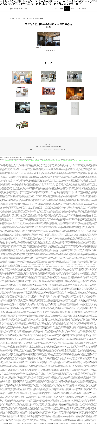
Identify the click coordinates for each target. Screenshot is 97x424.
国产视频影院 (37, 305)
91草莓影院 (67, 177)
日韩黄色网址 (44, 219)
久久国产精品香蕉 (8, 328)
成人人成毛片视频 (86, 417)
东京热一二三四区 (14, 358)
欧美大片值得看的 (37, 304)
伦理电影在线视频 (54, 289)
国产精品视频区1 (86, 322)
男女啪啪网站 (28, 350)
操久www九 (27, 289)
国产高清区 (46, 301)
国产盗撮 (94, 338)
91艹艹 (12, 183)
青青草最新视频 (29, 396)
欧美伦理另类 (92, 247)
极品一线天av (71, 276)
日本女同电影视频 (63, 401)
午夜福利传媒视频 (70, 397)
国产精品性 (27, 164)
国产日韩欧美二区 (52, 415)
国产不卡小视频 (35, 207)
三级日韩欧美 (8, 216)
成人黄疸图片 (14, 362)
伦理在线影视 (82, 218)
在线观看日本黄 (42, 212)
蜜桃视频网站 (71, 312)
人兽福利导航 (53, 234)
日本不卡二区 (39, 173)
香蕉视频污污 (14, 413)
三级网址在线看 (40, 350)
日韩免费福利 (80, 377)
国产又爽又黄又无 (23, 195)
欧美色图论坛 (54, 184)
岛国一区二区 (42, 211)
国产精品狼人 (64, 363)
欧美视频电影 (69, 247)
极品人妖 (93, 336)
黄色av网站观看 (31, 376)
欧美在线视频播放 (11, 231)
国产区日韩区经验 (38, 274)
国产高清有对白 (55, 357)
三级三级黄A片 (91, 370)
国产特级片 (27, 287)
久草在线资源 (50, 420)
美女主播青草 (64, 188)
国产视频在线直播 (34, 276)
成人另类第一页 (10, 339)
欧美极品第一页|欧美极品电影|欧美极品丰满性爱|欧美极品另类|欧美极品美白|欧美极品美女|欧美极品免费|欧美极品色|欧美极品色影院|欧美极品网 (34, 258)
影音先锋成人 (61, 280)
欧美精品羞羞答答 (72, 420)
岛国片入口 (80, 336)
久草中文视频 (9, 407)
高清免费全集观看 (89, 282)
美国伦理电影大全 (10, 359)
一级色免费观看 (53, 268)
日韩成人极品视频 (92, 231)
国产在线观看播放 (26, 307)
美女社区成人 (93, 223)
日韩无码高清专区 (74, 385)
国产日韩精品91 (29, 176)
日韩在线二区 (85, 315)
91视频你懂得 (21, 196)
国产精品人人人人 (43, 315)
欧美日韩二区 (92, 291)
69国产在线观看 (81, 280)
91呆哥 (29, 288)
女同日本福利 (15, 277)
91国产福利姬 (93, 318)
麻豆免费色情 (86, 378)
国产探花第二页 (58, 392)
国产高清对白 (67, 322)
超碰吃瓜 (89, 200)
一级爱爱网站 (16, 392)
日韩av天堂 (79, 292)
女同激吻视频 (92, 187)
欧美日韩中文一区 (29, 188)
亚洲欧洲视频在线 (55, 400)
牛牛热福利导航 (72, 423)
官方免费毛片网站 (80, 305)
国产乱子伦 (54, 380)
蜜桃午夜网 (61, 215)
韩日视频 (12, 206)
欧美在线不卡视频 (21, 305)
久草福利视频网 (50, 173)
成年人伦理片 (43, 238)
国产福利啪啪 (5, 189)
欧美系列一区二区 (85, 335)
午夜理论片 (29, 243)
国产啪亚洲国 (40, 226)
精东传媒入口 (20, 175)
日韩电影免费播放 (46, 392)
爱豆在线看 (40, 203)
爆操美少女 (9, 304)
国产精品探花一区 (68, 212)
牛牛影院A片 (73, 216)
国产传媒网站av (6, 422)
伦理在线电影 (88, 300)
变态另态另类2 (75, 229)
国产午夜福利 (76, 388)
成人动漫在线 (5, 396)
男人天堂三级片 (30, 404)
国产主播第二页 (42, 332)
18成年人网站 (37, 189)
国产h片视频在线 (58, 413)
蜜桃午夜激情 (12, 203)
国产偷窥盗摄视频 (85, 168)
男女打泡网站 (85, 308)
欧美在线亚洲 (17, 347)
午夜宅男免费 (27, 179)
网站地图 (72, 159)
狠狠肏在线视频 (10, 416)
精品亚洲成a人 (36, 233)
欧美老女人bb (41, 187)
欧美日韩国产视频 (80, 303)
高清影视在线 (59, 409)
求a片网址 (4, 191)
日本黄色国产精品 (17, 370)
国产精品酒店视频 (68, 315)
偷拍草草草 (72, 226)
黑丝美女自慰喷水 (10, 297)
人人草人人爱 (54, 324)
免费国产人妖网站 (36, 362)
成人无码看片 (36, 208)
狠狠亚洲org (2, 320)
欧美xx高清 (7, 413)
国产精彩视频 (86, 177)
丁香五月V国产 (38, 219)
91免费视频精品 (73, 245)
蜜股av (44, 309)
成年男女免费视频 (87, 411)
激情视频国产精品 (35, 177)
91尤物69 (7, 203)
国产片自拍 (4, 197)
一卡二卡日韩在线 (42, 312)
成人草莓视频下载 (90, 332)
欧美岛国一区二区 (74, 214)
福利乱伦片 (39, 355)
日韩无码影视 (84, 393)
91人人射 (24, 335)
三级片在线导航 (83, 287)
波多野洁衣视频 (85, 181)
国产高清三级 (44, 411)
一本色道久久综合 (23, 411)
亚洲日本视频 (66, 195)
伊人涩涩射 (45, 200)
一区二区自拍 (67, 332)
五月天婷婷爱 (28, 207)
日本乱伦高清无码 (53, 243)
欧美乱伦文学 (11, 316)
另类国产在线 (9, 210)
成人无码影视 (37, 322)
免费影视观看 (64, 187)
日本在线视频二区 (21, 269)
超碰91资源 (85, 202)
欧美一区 (27, 359)
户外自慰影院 (70, 168)
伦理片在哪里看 (55, 215)
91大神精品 (94, 175)
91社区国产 (62, 164)
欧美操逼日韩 (30, 353)
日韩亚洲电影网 (19, 272)
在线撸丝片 (15, 191)
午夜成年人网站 (45, 241)
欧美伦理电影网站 (50, 183)
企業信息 (78, 8)
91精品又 (76, 239)
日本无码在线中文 (27, 297)
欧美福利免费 (43, 363)
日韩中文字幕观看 (40, 165)
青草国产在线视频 (73, 170)
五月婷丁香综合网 (25, 370)
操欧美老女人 (71, 208)
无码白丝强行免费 (64, 231)
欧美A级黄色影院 (71, 219)
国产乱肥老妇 (46, 224)
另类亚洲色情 (33, 179)
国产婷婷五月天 (18, 218)
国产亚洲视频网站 (80, 381)
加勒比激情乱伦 (56, 288)
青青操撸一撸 (43, 423)
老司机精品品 (18, 420)
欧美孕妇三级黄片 (21, 422)
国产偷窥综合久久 (38, 346)
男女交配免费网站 (23, 320)
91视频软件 (74, 289)
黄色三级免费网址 (67, 197)
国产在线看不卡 (91, 326)
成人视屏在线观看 (92, 405)
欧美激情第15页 (8, 278)
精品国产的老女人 (31, 384)
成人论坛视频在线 (78, 312)
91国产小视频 (65, 233)
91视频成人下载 (70, 210)
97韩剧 (73, 314)
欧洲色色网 (13, 272)
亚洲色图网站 (7, 245)
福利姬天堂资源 (62, 341)
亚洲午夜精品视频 (48, 218)
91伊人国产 (46, 347)
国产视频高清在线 (91, 189)
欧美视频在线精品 (81, 301)
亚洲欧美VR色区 (59, 415)
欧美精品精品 (87, 353)
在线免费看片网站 (89, 351)
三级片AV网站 (51, 319)
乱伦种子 (31, 164)
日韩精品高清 (4, 211)
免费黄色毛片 (24, 170)
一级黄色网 (65, 193)
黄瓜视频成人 (30, 203)
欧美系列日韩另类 (74, 342)
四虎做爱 (74, 377)
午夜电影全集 (44, 185)
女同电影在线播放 (88, 270)
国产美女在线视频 (77, 187)
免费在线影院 (44, 230)
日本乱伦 (72, 273)
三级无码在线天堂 (11, 223)
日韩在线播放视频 (78, 230)
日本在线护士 (60, 197)
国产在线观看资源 (77, 181)
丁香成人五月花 (81, 192)
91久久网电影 (52, 346)
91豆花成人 (24, 222)
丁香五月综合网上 (81, 307)
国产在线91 (9, 197)
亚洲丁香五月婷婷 (81, 323)
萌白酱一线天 (16, 227)
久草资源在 (66, 215)
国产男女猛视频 (56, 229)
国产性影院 (80, 380)
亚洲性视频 (72, 322)
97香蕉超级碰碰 (19, 215)
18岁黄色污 (19, 307)
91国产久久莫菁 (5, 269)
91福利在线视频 (20, 281)
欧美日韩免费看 (25, 390)
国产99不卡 (56, 212)
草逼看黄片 (82, 285)
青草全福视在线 (79, 191)
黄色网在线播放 (93, 242)
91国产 (80, 403)
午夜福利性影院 (93, 345)
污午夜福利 (79, 268)
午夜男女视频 (23, 354)
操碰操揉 (19, 249)
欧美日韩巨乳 (3, 347)
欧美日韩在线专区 (91, 355)
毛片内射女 (61, 223)
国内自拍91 (61, 289)
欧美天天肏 (12, 276)
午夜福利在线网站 (4, 195)
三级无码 (6, 368)
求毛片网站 (39, 297)
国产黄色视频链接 (65, 336)
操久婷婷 (16, 196)
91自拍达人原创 (66, 318)
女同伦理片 (12, 318)
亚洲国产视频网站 (7, 334)
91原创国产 (59, 305)
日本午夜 (86, 389)
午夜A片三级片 (60, 204)
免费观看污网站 (20, 224)
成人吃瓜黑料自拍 (21, 362)
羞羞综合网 (74, 288)
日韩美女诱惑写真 (57, 362)
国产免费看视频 (30, 216)
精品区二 (24, 303)
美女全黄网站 (60, 300)
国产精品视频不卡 (25, 299)
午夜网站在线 (46, 342)
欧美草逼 (61, 384)
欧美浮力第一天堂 (28, 372)
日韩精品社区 (16, 304)
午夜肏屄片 (13, 366)
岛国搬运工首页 (19, 212)
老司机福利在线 (11, 315)
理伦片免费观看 (8, 370)
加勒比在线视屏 (80, 227)
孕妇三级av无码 (80, 223)
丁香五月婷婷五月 (8, 393)
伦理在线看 (42, 269)
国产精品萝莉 (52, 322)
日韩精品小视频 (48, 357)
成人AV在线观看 (17, 245)
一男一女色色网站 (38, 392)
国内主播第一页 (52, 206)
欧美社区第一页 (4, 231)
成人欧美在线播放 (17, 288)
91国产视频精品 (51, 411)
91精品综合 (78, 332)
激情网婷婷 (24, 238)
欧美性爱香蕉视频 (27, 341)
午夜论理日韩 (35, 417)
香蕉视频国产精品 (42, 222)
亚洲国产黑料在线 (30, 270)
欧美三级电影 (79, 235)
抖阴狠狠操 (7, 395)
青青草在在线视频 (83, 370)
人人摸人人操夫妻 (89, 299)
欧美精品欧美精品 (27, 423)
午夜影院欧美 (27, 361)
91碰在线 (23, 172)
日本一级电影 (28, 211)
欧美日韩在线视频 (74, 324)
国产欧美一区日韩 (24, 293)
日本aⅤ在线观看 (50, 366)
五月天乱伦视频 (79, 270)
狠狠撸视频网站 (86, 276)
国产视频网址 (30, 319)
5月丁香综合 (37, 386)
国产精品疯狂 (29, 301)
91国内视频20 (52, 284)
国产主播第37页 (89, 233)
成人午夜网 (23, 181)
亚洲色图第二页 (62, 388)
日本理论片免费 (92, 315)
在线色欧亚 (50, 355)
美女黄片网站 (85, 407)
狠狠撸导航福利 (64, 276)
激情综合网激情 (81, 289)
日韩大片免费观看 (25, 342)
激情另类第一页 (8, 409)
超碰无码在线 (5, 226)
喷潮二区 (41, 301)
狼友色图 (18, 389)
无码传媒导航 (24, 218)
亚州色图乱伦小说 (17, 193)
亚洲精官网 (6, 390)
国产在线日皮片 (67, 242)
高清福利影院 (31, 409)
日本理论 (48, 233)
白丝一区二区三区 (22, 322)
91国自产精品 (78, 386)
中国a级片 (59, 339)
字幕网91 (48, 388)
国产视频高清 (21, 180)
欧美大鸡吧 (71, 234)
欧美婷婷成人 (51, 396)
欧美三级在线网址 (26, 332)
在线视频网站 (67, 324)
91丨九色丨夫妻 (68, 338)
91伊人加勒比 (90, 210)
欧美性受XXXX (52, 308)
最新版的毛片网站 (45, 338)
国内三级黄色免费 (82, 318)
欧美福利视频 (67, 278)
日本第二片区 (35, 243)
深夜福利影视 (70, 266)
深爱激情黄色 (86, 350)
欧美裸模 (27, 172)
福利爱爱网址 (13, 212)
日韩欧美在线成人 (82, 295)
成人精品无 (59, 233)
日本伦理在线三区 (14, 395)
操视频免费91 (34, 181)
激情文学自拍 (62, 372)
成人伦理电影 (73, 305)
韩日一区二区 (75, 173)
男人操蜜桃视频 (25, 189)
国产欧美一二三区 (38, 319)
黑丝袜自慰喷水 (86, 229)
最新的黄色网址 (64, 288)
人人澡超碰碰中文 (33, 347)
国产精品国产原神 (81, 269)
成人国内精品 (39, 299)
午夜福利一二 (72, 330)
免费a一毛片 (21, 199)
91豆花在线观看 (84, 362)
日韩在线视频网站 (16, 278)
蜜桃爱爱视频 (16, 169)
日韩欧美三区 (73, 346)
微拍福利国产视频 (60, 172)
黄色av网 (9, 211)
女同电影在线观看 (66, 249)
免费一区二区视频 (22, 395)
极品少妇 (47, 308)
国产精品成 (48, 309)
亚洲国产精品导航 (81, 170)
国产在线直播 (66, 220)
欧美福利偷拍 (13, 374)
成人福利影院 (25, 373)
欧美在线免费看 (90, 195)
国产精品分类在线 (82, 183)
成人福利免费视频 (60, 342)
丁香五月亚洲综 (56, 417)
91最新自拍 (64, 200)
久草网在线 (16, 183)
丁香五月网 (60, 199)
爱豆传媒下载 (81, 239)
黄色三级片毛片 (27, 196)
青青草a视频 (2, 350)
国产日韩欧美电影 (12, 181)
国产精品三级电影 (86, 392)
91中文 (2, 212)
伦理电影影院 (16, 314)
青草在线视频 (72, 374)
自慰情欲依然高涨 (56, 303)
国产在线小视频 (16, 222)
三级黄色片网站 (32, 215)
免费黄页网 (9, 314)
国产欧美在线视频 (7, 168)
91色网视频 (13, 291)
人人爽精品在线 (67, 308)
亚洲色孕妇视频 (74, 384)
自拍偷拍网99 (40, 314)
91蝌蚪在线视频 (80, 346)
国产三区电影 (14, 235)
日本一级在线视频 (93, 191)
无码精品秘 (7, 366)
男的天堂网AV (9, 199)
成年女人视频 (76, 166)
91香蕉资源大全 (72, 334)
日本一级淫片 (49, 349)
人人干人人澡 (8, 351)
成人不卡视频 (23, 417)
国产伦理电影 (50, 422)
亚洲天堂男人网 (55, 349)
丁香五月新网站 (31, 373)
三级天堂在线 (33, 342)
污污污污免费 (93, 219)
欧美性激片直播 (59, 354)
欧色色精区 (17, 416)
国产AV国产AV (53, 166)
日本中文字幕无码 (39, 202)
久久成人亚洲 (18, 223)
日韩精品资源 (16, 319)
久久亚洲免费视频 (51, 315)
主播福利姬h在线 (11, 200)
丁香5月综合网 (35, 200)
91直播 (9, 195)
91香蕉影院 (69, 358)
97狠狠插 (77, 226)
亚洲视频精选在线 (18, 380)
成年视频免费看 (26, 309)
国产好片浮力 (3, 192)
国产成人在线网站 (45, 180)
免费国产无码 (33, 307)
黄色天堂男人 (28, 181)
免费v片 (73, 287)
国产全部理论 (92, 363)
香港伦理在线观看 (24, 323)
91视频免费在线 (3, 243)
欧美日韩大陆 (73, 376)
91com (20, 222)
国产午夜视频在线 (19, 315)
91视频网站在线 (36, 176)
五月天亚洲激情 (48, 380)
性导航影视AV (86, 191)
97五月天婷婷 (86, 203)
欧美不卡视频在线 (30, 395)
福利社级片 (60, 380)
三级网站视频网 (29, 237)
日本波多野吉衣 (14, 211)
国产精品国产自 (19, 280)
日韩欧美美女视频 (64, 219)
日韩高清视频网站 (92, 374)
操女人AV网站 (88, 303)
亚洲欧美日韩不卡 (34, 361)
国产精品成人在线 (13, 192)
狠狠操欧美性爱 (40, 204)
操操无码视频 (86, 220)
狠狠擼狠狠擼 (37, 247)
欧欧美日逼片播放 (72, 401)
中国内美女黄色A (89, 359)
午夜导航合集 (26, 311)
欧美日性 (68, 293)
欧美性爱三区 (21, 287)
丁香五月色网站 (55, 165)
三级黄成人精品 (80, 278)
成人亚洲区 (43, 196)
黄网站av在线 (27, 247)
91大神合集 (39, 191)
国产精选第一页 (58, 270)
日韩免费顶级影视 (89, 323)
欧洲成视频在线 (3, 339)
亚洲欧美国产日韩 (33, 249)
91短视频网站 (23, 234)
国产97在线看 (33, 287)
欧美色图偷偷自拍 (44, 322)
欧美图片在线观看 (12, 165)
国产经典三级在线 (21, 197)
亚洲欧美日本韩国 (16, 293)
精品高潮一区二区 (64, 292)
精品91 (63, 299)
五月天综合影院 (4, 423)
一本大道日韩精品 (75, 311)
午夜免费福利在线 (54, 274)
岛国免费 (83, 208)
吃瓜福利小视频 (88, 185)
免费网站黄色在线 (72, 206)
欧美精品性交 (22, 179)
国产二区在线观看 (43, 164)
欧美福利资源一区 (73, 323)
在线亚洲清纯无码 (68, 281)
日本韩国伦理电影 (31, 407)
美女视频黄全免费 (57, 207)
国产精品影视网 (39, 390)
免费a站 (78, 408)
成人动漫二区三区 (27, 220)
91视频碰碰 (34, 350)
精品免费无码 (45, 282)
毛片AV (73, 308)
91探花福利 (12, 336)
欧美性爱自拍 (50, 351)
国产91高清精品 (61, 169)
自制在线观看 (75, 389)
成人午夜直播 (87, 420)
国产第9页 (92, 215)
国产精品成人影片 (56, 266)
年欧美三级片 (73, 278)
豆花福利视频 (50, 219)
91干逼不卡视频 (60, 403)
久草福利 (88, 172)
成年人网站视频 (38, 230)
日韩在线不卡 (72, 366)
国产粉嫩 (51, 229)
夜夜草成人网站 (8, 388)
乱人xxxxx (8, 233)
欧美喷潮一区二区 (23, 243)
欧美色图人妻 (11, 170)
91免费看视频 (23, 233)
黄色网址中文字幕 (25, 347)
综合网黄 (38, 215)
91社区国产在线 (10, 347)
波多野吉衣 (54, 300)
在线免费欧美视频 (17, 170)
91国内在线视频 (48, 296)
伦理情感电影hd (23, 393)
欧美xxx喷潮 (22, 270)
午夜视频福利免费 (46, 246)
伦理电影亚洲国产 (61, 192)
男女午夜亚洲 (82, 395)
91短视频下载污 (5, 354)
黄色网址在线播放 (22, 301)
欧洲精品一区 (66, 380)
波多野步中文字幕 (80, 224)
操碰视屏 (91, 177)
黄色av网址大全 (33, 180)
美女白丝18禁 (5, 235)
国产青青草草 (63, 304)
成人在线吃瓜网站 (13, 220)
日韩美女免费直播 (72, 233)
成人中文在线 (46, 316)
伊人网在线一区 (81, 299)
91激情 (47, 247)
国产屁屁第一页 (49, 214)
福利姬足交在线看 (19, 214)
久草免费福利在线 (71, 343)
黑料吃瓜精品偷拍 (33, 191)
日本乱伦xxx (39, 309)
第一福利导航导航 (59, 322)
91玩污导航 (54, 403)
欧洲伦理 (83, 309)
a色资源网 (27, 368)
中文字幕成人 (50, 361)
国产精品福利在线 (33, 401)
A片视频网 (61, 208)
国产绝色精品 (46, 204)
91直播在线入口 (42, 320)
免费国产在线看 (11, 218)
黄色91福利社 (92, 245)
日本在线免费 (13, 343)
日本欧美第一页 (51, 230)
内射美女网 (8, 312)
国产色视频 (74, 223)
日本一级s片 (9, 293)
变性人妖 (29, 165)
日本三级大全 (71, 215)
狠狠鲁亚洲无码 (33, 380)
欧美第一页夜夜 (3, 169)
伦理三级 (50, 386)
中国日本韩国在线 (8, 299)
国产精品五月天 (33, 204)
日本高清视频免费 (52, 305)
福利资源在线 (47, 176)
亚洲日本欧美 (87, 423)
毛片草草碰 (8, 323)
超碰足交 (93, 411)
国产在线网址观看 (83, 212)
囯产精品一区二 (38, 323)
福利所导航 (28, 239)
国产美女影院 (45, 346)
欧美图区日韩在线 (80, 401)
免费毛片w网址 (23, 278)
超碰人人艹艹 (51, 334)
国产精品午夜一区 (24, 173)
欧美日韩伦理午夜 (91, 243)
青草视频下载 (51, 381)
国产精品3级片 (70, 166)
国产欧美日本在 (32, 293)
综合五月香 (58, 180)
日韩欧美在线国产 (69, 183)
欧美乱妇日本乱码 (58, 351)
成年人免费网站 (33, 289)
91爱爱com (40, 200)
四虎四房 (4, 237)
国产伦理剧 (67, 222)
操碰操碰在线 (29, 335)
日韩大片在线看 (4, 193)
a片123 (56, 220)
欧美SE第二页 (56, 223)
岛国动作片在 (48, 211)
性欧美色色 (61, 327)
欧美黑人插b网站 (6, 382)
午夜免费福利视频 (71, 341)
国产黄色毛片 (6, 296)
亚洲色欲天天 (3, 175)
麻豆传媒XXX (62, 320)
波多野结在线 (22, 314)
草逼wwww (75, 234)
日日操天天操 (24, 288)
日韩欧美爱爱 (38, 196)
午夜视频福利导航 (59, 334)
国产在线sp (64, 331)
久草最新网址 (58, 307)
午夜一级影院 (81, 422)
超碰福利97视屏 (63, 238)
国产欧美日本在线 (56, 296)
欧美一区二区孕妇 (60, 335)
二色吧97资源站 (80, 184)
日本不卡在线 (58, 411)
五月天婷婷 (80, 246)
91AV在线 (62, 370)
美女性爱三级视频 (35, 277)
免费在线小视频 (81, 185)
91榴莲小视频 (60, 184)
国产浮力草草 (79, 272)
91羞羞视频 (69, 191)
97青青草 (21, 273)
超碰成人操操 (80, 179)
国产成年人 (93, 305)
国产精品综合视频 (28, 308)
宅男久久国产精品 (39, 224)
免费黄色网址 (85, 235)
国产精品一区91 (53, 237)
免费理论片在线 (47, 359)
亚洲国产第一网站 (50, 212)
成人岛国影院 (20, 220)
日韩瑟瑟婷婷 (55, 327)
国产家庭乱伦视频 (88, 277)
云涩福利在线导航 (89, 193)
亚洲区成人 (15, 237)
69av (86, 339)
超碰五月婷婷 (45, 270)
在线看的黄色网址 (16, 324)
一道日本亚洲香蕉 (54, 169)
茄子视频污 (94, 173)
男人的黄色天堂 (22, 382)
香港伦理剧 (51, 191)
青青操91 (76, 246)
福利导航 (6, 204)
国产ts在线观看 (57, 230)
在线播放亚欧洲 (9, 404)
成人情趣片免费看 (31, 278)
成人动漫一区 (42, 328)
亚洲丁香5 (85, 380)
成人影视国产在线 (77, 195)
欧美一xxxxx (72, 176)
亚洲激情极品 (40, 289)
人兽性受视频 (3, 407)
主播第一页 (55, 199)
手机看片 (72, 285)
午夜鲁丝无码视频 (60, 308)
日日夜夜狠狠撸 (27, 399)
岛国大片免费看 (61, 390)
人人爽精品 (18, 377)
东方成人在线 (37, 195)
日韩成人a (72, 246)
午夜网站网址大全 (31, 385)
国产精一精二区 (18, 200)
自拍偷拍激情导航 (73, 282)
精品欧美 (12, 245)
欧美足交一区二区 (48, 175)
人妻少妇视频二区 (24, 206)
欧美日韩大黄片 (74, 345)
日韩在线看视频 (3, 319)
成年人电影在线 (42, 336)
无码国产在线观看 (60, 281)
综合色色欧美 (9, 365)
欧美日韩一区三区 (87, 343)
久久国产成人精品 (73, 204)
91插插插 (51, 223)
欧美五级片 (79, 326)
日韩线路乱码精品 (63, 311)
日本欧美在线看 (36, 231)
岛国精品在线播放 (48, 249)
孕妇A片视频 (57, 304)
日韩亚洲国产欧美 (80, 277)
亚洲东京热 (63, 175)
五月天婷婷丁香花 (29, 416)
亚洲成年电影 (44, 366)
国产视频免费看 (86, 268)
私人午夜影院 (55, 412)
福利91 (80, 324)
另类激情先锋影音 (20, 351)
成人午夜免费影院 (40, 293)
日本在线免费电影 (46, 368)
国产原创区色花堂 (76, 172)
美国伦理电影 (66, 376)
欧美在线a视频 (66, 354)
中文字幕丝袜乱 (7, 385)
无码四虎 (87, 187)
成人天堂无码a (84, 365)
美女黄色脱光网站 (39, 316)
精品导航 (71, 365)
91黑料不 (92, 237)
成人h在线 (42, 327)
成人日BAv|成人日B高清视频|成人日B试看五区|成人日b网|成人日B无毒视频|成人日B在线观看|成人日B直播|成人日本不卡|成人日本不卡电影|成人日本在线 (58, 260)
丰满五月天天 (69, 320)
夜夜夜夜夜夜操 (15, 273)
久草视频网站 (42, 419)
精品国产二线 (55, 314)
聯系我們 (72, 8)
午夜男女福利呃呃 (49, 419)
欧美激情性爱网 (55, 341)
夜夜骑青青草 (5, 170)
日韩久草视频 (81, 338)
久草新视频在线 (26, 210)
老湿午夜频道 (8, 300)
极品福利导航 (26, 241)
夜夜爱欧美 (51, 301)
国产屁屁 (12, 173)
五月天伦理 (78, 296)
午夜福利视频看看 (73, 369)
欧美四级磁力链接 (37, 389)
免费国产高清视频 (52, 241)
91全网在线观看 (15, 282)
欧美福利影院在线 (25, 346)
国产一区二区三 (19, 343)
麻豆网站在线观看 (5, 207)
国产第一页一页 (87, 401)
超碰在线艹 (54, 197)
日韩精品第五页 (18, 336)
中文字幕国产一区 (90, 297)
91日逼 (17, 242)
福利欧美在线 (80, 231)
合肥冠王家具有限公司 (18, 9)
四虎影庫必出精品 (26, 291)
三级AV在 (87, 345)
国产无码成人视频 (91, 266)
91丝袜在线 (15, 230)
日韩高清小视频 (18, 303)
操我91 (69, 311)
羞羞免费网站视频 (48, 314)
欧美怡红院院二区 (4, 176)
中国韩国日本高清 (89, 176)
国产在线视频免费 (35, 318)
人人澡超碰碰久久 (41, 401)
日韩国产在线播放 (64, 365)
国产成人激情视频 (25, 191)
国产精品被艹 (45, 330)
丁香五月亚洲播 (57, 277)
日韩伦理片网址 (51, 354)
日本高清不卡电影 (25, 365)
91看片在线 (16, 326)
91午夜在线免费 (87, 206)
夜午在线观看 (44, 409)
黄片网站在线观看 (36, 335)
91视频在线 (54, 416)
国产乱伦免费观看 (66, 226)
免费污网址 (36, 408)
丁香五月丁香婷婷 (70, 239)
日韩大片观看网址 (57, 191)
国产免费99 (64, 413)
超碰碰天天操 (63, 173)
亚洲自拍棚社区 (3, 346)
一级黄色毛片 (48, 403)
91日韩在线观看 (39, 242)
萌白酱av (21, 300)
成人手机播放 (33, 359)
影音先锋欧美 (40, 273)
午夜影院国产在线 (65, 230)
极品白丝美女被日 (69, 390)
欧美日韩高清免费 (11, 226)
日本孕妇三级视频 (12, 377)
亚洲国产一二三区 (17, 299)
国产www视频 (46, 229)
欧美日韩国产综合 (15, 385)
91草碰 (19, 191)
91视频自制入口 (50, 353)
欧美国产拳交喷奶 (8, 188)
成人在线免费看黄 (79, 220)
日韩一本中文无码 (65, 362)
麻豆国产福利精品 (13, 396)
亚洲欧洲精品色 (13, 349)
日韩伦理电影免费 (46, 407)
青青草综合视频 (3, 304)
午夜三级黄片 (61, 324)
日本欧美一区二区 (41, 311)
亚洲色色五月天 (3, 331)
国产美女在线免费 (87, 227)
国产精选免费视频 (43, 231)
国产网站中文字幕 (4, 285)
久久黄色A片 (81, 389)
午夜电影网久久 (73, 177)
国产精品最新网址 (13, 281)
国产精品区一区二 (59, 326)
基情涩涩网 (24, 200)
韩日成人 (18, 229)
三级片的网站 (88, 305)
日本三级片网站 (73, 353)
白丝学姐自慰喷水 (72, 381)
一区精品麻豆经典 (70, 181)
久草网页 (33, 211)
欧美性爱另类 (56, 401)
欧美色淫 (87, 170)
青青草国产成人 (60, 176)
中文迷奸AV (18, 266)
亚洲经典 (4, 399)
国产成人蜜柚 (54, 390)
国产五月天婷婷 (76, 304)
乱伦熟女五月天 (23, 169)
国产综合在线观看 (80, 164)
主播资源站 (92, 278)
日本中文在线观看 (5, 343)
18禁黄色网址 (73, 362)
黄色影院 (55, 420)
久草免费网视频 (80, 353)
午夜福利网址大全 (28, 327)
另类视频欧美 (61, 220)
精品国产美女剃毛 (12, 172)
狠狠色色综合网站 (41, 370)
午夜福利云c (66, 272)
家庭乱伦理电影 (39, 179)
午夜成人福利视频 (22, 363)
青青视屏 (26, 315)
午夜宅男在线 (57, 203)
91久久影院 (4, 179)
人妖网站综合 (36, 292)
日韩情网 (27, 326)
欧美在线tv (74, 227)
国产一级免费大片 (44, 195)
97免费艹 (37, 211)
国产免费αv (2, 376)
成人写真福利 (27, 202)
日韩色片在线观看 (36, 393)
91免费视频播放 (59, 273)
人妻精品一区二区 (74, 300)
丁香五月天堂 (67, 164)
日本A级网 (75, 373)
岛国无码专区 (54, 359)
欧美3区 (13, 403)
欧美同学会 (21, 326)
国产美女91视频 (49, 245)
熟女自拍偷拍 (15, 210)
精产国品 (36, 222)
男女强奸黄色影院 (28, 351)
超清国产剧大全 (68, 185)
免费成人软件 (86, 207)
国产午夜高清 (36, 218)
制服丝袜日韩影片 (65, 282)
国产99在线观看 (66, 273)
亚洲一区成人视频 (86, 197)
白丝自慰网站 (13, 373)
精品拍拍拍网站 (15, 411)
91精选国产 (11, 207)
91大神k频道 (49, 412)
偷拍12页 (64, 382)
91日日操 (40, 354)
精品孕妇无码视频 (53, 204)
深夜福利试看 (45, 281)
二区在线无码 (42, 277)
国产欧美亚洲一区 (83, 266)
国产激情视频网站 (82, 173)
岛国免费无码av (77, 372)
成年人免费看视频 (4, 315)
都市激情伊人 (51, 413)
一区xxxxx (40, 169)
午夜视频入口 (20, 327)
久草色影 (14, 388)
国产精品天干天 (17, 173)
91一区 (55, 233)
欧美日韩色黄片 (62, 177)
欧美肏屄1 (54, 339)
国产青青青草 (28, 246)
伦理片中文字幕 (67, 415)
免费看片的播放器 (55, 370)
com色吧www (27, 273)
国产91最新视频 (66, 384)
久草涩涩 (93, 200)
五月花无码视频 (32, 214)
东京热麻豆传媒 (16, 393)
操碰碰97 (78, 362)
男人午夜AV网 (50, 358)
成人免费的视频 (81, 369)
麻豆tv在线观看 (10, 191)
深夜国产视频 (59, 243)
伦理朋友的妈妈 (26, 212)
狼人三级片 (85, 249)
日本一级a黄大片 (43, 408)
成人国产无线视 (54, 222)
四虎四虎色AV (4, 416)
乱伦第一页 (7, 206)
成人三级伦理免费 (38, 166)
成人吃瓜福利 (26, 185)
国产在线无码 (68, 389)
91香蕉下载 (76, 285)
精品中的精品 (46, 181)
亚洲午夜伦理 (57, 358)
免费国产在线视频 (81, 351)
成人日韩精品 (35, 237)
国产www (38, 238)
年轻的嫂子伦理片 (22, 345)
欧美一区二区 (65, 323)
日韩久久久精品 (81, 281)
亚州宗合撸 (59, 385)
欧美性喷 (37, 419)
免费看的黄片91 (9, 386)
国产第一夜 (76, 266)
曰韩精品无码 (16, 270)
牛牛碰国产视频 (56, 292)
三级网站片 (43, 303)
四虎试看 (68, 180)
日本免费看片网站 (31, 334)
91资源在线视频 (88, 211)
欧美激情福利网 (22, 246)
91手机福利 (67, 268)
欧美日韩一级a (32, 339)
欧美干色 (36, 312)
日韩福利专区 (41, 237)
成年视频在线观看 (35, 336)
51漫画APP (87, 214)
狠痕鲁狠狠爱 (10, 326)
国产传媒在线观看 (79, 366)
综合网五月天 (58, 188)
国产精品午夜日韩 (21, 349)
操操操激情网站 (59, 285)
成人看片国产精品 (43, 374)
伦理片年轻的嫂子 (23, 385)
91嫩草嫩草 (15, 381)
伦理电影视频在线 (61, 309)
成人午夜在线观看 (5, 165)
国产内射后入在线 (21, 235)
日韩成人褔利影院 (22, 312)
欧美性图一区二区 (24, 409)
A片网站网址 (78, 233)
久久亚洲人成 (11, 193)
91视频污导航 (34, 226)
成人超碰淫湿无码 (75, 297)
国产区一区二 (45, 297)
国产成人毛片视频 (7, 324)
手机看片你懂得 (82, 320)
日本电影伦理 (30, 218)
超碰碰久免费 (8, 305)
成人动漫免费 (72, 272)
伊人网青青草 (17, 195)
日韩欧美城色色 (69, 388)
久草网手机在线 (75, 370)
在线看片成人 (34, 378)
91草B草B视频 (46, 179)
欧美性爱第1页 (70, 413)
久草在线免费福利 (57, 269)
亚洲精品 (66, 326)
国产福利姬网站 (73, 268)
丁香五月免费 (39, 373)
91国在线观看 (59, 200)
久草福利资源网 (31, 195)
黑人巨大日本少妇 (86, 312)
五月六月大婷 (39, 407)
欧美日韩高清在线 (10, 357)
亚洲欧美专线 (32, 390)
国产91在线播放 (17, 376)
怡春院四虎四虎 (15, 334)
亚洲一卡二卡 (16, 386)
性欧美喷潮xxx (81, 328)
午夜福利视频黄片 (86, 349)
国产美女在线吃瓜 (10, 341)
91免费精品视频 (85, 272)
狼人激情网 (15, 241)
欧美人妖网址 (34, 300)
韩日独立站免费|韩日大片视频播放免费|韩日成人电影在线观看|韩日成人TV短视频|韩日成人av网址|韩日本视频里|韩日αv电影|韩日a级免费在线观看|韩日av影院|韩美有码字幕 (53, 262)
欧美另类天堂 (93, 314)
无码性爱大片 (33, 331)
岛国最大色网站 (6, 238)
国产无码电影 (60, 297)
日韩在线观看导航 (66, 351)
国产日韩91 (44, 173)
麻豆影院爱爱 (45, 203)
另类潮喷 (50, 278)
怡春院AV (76, 400)
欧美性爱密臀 (46, 226)
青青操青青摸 (47, 404)
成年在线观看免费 (41, 249)
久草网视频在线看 (74, 196)
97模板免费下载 (18, 316)
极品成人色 (36, 216)
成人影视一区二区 (23, 304)
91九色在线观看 (21, 230)
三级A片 (10, 234)
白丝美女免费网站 (38, 168)
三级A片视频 (92, 396)
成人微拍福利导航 (25, 249)
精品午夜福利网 (29, 233)
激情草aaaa (55, 423)
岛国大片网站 (43, 399)
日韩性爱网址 (36, 212)
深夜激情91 (33, 297)
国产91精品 (88, 320)
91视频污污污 (18, 231)
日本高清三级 (23, 412)
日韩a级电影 (34, 229)
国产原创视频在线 (14, 180)
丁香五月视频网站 (21, 274)
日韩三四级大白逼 (38, 326)
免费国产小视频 (26, 357)
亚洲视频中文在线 (48, 372)
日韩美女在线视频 (57, 373)
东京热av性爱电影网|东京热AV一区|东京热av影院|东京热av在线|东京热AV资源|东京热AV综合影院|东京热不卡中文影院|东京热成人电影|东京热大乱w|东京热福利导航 (35, 159)
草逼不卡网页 (11, 380)
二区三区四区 (57, 355)
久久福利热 (53, 318)
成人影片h (36, 193)
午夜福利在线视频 (54, 280)
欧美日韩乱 (43, 214)
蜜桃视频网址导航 (82, 355)
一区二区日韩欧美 (78, 397)
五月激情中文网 (83, 304)
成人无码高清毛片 (32, 206)
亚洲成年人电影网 (60, 315)
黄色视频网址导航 (52, 200)
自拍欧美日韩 (67, 300)
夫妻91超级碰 (75, 320)
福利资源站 (90, 354)
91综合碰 (41, 227)
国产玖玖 (76, 241)
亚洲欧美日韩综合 (52, 389)
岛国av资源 (80, 202)
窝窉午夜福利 (23, 389)
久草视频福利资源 (43, 396)
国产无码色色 (77, 210)
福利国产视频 (50, 363)
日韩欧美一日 (64, 266)
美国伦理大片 (36, 164)
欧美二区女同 (47, 237)
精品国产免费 (41, 280)
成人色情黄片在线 (54, 196)
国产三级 (93, 392)
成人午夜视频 (10, 208)
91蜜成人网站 (33, 309)
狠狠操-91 (46, 210)
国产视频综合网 (36, 415)
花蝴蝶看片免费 (30, 168)
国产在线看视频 (89, 295)
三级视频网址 (45, 355)
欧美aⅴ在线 (26, 343)
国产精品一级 (8, 355)
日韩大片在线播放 (18, 309)
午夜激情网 (31, 326)
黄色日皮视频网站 (67, 295)
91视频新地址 (13, 242)
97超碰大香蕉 (64, 168)
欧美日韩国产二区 (61, 293)
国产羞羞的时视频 (33, 368)
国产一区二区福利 (69, 169)
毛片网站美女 (80, 242)
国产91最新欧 (36, 301)
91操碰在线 (88, 166)
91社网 (51, 207)
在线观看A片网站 (81, 382)
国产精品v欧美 (79, 308)
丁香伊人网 (60, 278)
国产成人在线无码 (86, 237)
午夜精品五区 (18, 390)
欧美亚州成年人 (39, 331)
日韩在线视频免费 (62, 412)
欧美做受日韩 (3, 180)
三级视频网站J (34, 239)
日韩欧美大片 (76, 403)
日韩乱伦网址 (36, 351)
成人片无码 (85, 231)
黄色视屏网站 (8, 202)
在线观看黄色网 (34, 245)
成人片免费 (87, 215)
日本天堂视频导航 (80, 175)
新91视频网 (75, 183)
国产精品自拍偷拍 (67, 216)
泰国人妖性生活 (39, 291)
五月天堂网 (45, 250)
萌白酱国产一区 (33, 172)
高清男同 (90, 249)
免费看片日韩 (39, 246)
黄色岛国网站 (67, 176)
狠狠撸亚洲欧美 (83, 166)
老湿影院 (49, 408)
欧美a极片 (87, 369)
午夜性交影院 (94, 423)
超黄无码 (12, 233)
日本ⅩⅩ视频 (90, 366)
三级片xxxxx (10, 342)
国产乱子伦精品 (12, 368)
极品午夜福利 (85, 363)
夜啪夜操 (77, 287)
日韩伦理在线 (72, 350)
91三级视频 (11, 303)
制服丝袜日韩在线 (93, 422)
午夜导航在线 (46, 206)
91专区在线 (62, 203)
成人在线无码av (79, 350)
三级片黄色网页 (32, 355)
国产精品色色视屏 (18, 184)
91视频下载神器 (88, 382)
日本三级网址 (21, 277)
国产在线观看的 (92, 246)
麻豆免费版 (85, 397)
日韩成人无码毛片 (77, 393)
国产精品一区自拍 (46, 220)
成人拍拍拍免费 (45, 191)
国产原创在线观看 (25, 339)
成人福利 (30, 420)
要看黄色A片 (22, 282)
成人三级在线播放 (39, 324)
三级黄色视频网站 (14, 397)
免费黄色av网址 (63, 227)
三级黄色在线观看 (67, 297)
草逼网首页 (23, 176)
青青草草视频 (86, 291)
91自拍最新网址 (53, 176)
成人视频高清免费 (75, 218)
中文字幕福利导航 (73, 269)
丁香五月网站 (24, 216)
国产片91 (12, 196)
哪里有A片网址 (31, 222)
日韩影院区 (4, 322)
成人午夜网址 (26, 214)
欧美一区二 (4, 326)
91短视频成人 (31, 323)
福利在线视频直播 (34, 169)
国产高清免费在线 (34, 332)
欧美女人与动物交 (45, 168)
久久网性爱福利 (78, 399)
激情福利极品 (49, 295)
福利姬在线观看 (64, 399)
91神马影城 (58, 368)
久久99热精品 (40, 377)
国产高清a (37, 404)
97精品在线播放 (83, 368)
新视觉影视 (21, 202)
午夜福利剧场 (74, 299)
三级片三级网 (19, 330)
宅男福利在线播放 (27, 226)
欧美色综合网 (13, 168)
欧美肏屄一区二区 (58, 226)
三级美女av (15, 350)
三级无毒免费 (6, 230)
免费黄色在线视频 (66, 237)
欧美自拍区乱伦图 (93, 415)
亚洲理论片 (4, 405)
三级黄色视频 (82, 359)
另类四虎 (59, 175)
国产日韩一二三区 (64, 378)
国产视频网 (74, 412)
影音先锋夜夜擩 (73, 307)
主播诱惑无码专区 (63, 247)
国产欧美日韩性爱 (61, 347)
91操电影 (52, 233)
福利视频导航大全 (92, 368)
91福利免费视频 (10, 247)
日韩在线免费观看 (62, 274)
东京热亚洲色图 (19, 250)
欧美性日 (39, 281)
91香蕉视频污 (39, 285)
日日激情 (82, 408)
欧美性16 (48, 196)
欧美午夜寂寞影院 (15, 202)
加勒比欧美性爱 (91, 296)
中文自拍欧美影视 (17, 331)
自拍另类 (70, 288)
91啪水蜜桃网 (27, 242)
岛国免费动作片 (40, 365)
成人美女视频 (61, 377)
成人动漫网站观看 (92, 168)
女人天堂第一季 (90, 327)
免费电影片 (33, 196)
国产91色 (27, 274)
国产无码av (54, 216)
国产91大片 (45, 276)
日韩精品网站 (29, 397)
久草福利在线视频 (36, 422)
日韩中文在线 (40, 181)
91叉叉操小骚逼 (60, 234)
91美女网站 (44, 319)
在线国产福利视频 (35, 288)
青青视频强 (48, 416)
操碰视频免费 (65, 381)
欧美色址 (44, 266)
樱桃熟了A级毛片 (43, 358)
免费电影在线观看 (59, 189)
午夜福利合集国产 (7, 332)
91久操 (7, 192)
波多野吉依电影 (6, 184)
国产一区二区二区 (77, 168)
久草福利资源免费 (8, 282)
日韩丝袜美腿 (47, 331)
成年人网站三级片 (36, 327)
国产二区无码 (33, 242)
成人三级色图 (18, 339)
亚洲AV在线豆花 (9, 237)
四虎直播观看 (40, 347)
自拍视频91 (8, 183)
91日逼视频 (3, 227)
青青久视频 (20, 210)
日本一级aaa (12, 372)
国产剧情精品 (31, 166)
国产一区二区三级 (61, 359)
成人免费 (52, 208)
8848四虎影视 (64, 396)
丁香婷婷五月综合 (29, 197)
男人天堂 (52, 220)
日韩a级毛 (91, 357)
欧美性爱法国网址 (47, 390)
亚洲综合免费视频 (53, 338)
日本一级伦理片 (30, 284)
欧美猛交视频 (85, 179)
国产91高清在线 (56, 378)
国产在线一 (8, 180)
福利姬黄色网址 (68, 192)
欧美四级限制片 (58, 366)
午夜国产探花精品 (65, 350)
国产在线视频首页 (34, 280)
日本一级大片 (3, 164)
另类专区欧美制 (30, 322)
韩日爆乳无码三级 (42, 183)
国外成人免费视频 (52, 297)
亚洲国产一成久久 (4, 330)
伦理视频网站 (16, 208)
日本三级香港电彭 (13, 269)
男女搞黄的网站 (15, 300)
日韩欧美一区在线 (32, 338)
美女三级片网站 (3, 314)
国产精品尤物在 (15, 199)
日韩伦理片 (54, 227)
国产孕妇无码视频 (54, 242)
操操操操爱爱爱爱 (87, 419)
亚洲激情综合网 (91, 292)
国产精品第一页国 (65, 207)
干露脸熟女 (28, 245)
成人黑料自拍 (42, 216)
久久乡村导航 (81, 300)
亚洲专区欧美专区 (89, 289)
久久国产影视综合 (15, 177)
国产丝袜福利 (67, 345)
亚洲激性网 (45, 395)
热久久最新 (39, 287)
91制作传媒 (75, 202)
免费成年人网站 (39, 359)
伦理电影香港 (47, 208)
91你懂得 (22, 378)
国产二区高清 (40, 229)
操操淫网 (41, 400)
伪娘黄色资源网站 (68, 327)
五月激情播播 (24, 376)
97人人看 (60, 245)
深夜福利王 (42, 341)
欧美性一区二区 (43, 393)
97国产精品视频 (52, 181)
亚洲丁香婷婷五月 (4, 316)
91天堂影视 (33, 238)
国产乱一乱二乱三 (92, 202)
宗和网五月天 (91, 199)
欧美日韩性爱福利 (4, 219)
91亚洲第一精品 (42, 292)
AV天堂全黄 (18, 346)
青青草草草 (19, 285)
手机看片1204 (36, 188)
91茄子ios (86, 357)
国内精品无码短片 (73, 179)
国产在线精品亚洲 (83, 400)
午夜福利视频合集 (66, 346)
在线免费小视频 (66, 211)
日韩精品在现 (7, 335)
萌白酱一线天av (51, 281)
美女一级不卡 (42, 349)
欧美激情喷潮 (93, 273)
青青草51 (11, 230)
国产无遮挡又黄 (87, 274)
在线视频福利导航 (8, 288)
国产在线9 (31, 185)
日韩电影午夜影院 (45, 335)
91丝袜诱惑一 (31, 266)
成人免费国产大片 (75, 212)
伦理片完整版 (88, 196)
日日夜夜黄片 (62, 349)
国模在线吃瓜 (7, 287)
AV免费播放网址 (3, 381)
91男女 (71, 180)
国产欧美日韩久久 (20, 415)
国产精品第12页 (62, 218)
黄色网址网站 (17, 412)
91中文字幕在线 (74, 185)
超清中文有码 (59, 369)
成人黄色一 (69, 274)
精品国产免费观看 (57, 202)
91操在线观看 (72, 230)
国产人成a (35, 397)
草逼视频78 (70, 199)
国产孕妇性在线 (57, 422)
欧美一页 (60, 249)
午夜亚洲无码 (14, 335)
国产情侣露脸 (16, 407)
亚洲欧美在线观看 (26, 187)
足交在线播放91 (48, 165)
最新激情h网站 (26, 224)
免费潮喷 (14, 185)
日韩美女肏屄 (65, 420)
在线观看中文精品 (84, 311)
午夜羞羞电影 (30, 408)
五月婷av (67, 357)
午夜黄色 (4, 289)
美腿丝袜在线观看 (29, 227)
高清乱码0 (43, 192)
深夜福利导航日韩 (78, 396)
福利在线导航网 (39, 339)
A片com (3, 241)
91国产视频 (22, 405)
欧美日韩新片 (56, 272)
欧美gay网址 (84, 326)
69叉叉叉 (60, 246)
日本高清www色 (87, 404)
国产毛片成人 (71, 291)
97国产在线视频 (52, 347)
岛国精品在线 (79, 417)
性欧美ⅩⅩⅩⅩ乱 (44, 170)
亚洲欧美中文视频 (11, 250)
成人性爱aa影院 (49, 177)
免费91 (93, 185)
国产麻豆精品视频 (43, 351)
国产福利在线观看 (87, 336)
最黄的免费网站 (70, 396)
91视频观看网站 (80, 420)
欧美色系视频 (46, 377)
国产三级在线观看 (27, 403)
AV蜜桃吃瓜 (30, 231)
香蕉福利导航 (5, 281)
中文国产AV (30, 330)
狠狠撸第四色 (55, 249)
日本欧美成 (41, 308)
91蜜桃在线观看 (54, 376)
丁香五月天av (45, 239)
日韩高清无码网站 (7, 378)
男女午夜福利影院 (72, 235)
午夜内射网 (52, 369)
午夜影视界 (73, 296)
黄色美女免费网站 (26, 336)
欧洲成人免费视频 (47, 300)
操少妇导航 (8, 320)
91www (1, 311)
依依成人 (90, 397)
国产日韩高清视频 (25, 374)
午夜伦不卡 (61, 170)
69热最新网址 (57, 231)
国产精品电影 (45, 287)
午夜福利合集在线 (70, 407)
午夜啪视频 (21, 242)
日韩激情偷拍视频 (47, 384)
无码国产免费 (9, 408)
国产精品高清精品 (79, 314)
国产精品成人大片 (48, 378)
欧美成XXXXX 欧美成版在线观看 (39, 272)
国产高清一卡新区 (67, 184)
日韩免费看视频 (88, 338)
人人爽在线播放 (47, 400)
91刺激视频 (65, 243)
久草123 (75, 231)
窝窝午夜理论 (66, 224)
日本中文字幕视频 (8, 369)
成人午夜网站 (87, 342)
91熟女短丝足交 (33, 357)
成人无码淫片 (58, 301)
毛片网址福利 (28, 362)
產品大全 (67, 8)
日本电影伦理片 (24, 203)
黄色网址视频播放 (93, 207)
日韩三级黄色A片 (53, 192)
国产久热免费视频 (26, 285)
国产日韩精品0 (61, 338)
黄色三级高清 (59, 316)
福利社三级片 (65, 270)
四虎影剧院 (22, 416)
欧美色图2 (42, 404)
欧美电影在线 (49, 215)
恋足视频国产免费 (7, 403)
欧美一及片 (20, 238)
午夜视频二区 (30, 392)
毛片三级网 (62, 357)
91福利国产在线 (16, 408)
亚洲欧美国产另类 (85, 247)
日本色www (19, 291)
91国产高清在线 (60, 395)
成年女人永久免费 (74, 395)
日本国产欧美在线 (9, 412)
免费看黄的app (91, 311)
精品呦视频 (46, 243)
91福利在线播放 (79, 316)
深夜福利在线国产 (72, 303)
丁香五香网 (51, 276)
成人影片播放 (10, 331)
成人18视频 (66, 234)
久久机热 (18, 181)
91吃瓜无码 (65, 334)
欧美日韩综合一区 (82, 347)
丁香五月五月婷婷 (19, 372)
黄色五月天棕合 (73, 301)
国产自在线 (66, 208)
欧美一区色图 (74, 415)
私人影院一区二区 (15, 320)
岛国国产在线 (89, 234)
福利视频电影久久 (86, 219)
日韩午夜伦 (35, 420)
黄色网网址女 (87, 192)
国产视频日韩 (86, 396)
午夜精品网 (67, 301)
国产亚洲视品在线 (70, 241)
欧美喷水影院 (43, 184)
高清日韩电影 (49, 238)
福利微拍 (90, 409)
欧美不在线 (72, 354)
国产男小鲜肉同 (76, 180)
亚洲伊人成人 (47, 293)
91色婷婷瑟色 (42, 193)
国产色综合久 (29, 345)
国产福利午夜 (87, 316)
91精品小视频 (32, 250)
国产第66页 (3, 210)
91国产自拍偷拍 (20, 168)
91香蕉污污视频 (54, 404)
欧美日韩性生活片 (61, 222)
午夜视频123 (13, 216)
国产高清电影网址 (59, 206)
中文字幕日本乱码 (50, 399)
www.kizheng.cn (39, 149)
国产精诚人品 (10, 399)
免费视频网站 (40, 235)
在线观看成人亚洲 (30, 369)
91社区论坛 (65, 206)
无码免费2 (86, 284)
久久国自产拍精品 (37, 192)
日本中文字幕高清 (47, 291)
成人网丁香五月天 (5, 373)
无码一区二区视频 (7, 384)
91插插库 (59, 168)
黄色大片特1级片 (79, 319)
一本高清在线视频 (66, 305)
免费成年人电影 (65, 369)
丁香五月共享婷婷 (65, 307)
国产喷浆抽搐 (32, 224)
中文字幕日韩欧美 (29, 358)
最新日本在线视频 (65, 246)
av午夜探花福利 (11, 219)
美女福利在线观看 (9, 241)
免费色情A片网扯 (81, 211)
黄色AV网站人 (86, 245)
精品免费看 (19, 192)
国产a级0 (25, 165)
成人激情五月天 (65, 409)
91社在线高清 (9, 187)
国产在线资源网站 (18, 297)
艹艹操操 (56, 183)
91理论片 (95, 218)
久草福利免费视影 (39, 250)
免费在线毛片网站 (5, 318)
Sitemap (66, 149)
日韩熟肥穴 (4, 270)
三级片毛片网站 (8, 417)
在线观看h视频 (20, 165)
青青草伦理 (41, 318)
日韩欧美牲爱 (69, 349)
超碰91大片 (50, 362)
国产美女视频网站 (63, 210)
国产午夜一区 (54, 293)
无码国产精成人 (64, 417)
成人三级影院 (36, 328)
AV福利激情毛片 (86, 242)
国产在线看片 (60, 416)
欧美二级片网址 (57, 235)
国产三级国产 (73, 203)
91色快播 (41, 188)
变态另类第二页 (59, 287)
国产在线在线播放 (85, 372)
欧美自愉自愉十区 (92, 390)
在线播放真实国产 (36, 382)
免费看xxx (68, 296)
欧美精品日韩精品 (55, 311)
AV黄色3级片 (66, 316)
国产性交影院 (71, 378)
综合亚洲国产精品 (38, 270)
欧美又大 (83, 187)
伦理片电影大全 (50, 405)
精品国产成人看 (58, 284)
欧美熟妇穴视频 (31, 219)
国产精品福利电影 (79, 405)
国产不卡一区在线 (73, 419)
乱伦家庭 (92, 172)
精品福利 (22, 229)
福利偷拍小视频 (56, 164)
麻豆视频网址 (50, 292)
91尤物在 (54, 295)
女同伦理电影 (46, 326)
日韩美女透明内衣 (81, 282)
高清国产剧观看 (17, 206)
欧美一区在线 (81, 188)
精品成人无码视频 (64, 235)
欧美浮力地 (20, 296)
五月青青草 (9, 268)
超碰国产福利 (28, 295)
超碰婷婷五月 (63, 397)
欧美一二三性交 (28, 281)
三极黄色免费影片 (51, 299)
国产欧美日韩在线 (79, 203)
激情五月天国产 (51, 188)
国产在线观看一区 (29, 405)
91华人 (91, 184)
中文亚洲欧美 (30, 389)
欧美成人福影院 (70, 400)
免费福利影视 (75, 295)
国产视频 (32, 247)
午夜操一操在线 (72, 316)
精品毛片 (16, 219)
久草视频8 (16, 204)
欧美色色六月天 (51, 170)
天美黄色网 (93, 417)
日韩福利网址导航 (88, 224)
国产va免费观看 (25, 193)
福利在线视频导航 (16, 243)
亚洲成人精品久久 (41, 343)
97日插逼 (4, 277)
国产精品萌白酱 (42, 233)
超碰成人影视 (22, 188)
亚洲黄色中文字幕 (15, 323)
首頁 (56, 8)
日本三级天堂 (45, 278)
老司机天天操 (36, 320)
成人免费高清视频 (17, 328)
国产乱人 (79, 200)
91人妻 (4, 404)
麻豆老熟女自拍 (56, 365)
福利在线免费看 (14, 301)
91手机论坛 (7, 242)
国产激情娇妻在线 (31, 381)
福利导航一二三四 (23, 381)
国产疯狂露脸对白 (65, 339)
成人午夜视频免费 (14, 246)
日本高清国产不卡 (38, 330)
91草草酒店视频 (69, 173)
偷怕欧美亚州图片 (46, 166)
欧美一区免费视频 (28, 292)
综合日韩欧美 (18, 176)
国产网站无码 (93, 349)
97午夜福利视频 (89, 183)
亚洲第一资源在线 (62, 343)
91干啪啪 (51, 247)
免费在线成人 (44, 345)
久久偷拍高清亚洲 (80, 206)
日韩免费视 (50, 288)
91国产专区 (44, 285)
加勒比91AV (16, 247)
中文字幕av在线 (34, 388)
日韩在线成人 (57, 276)
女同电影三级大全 (7, 345)
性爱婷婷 (35, 203)
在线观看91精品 (8, 249)
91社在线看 (62, 229)
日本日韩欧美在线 (84, 238)
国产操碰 (23, 359)
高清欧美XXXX (55, 372)
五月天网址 (94, 303)
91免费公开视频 (27, 318)
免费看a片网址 (89, 288)
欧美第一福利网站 (29, 413)
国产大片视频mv (37, 266)
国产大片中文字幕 (6, 196)
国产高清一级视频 (89, 307)
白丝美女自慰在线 (72, 417)
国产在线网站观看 (80, 423)
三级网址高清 (22, 350)
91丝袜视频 (91, 334)
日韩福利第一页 (47, 273)
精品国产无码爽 (52, 335)
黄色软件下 (35, 354)
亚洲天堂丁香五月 (46, 207)
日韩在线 (10, 177)
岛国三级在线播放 (50, 332)
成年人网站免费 (81, 222)
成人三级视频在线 (88, 218)
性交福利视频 (49, 272)
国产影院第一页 (43, 197)
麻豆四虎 (5, 309)
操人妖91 (86, 422)
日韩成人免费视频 (46, 376)
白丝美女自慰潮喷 (32, 377)
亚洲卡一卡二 (72, 220)
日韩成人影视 (16, 179)
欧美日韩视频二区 (65, 277)
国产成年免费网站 (83, 189)
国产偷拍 (9, 405)
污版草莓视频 (88, 281)
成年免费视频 (5, 250)
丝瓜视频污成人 (63, 241)
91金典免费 (57, 282)
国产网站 (74, 191)
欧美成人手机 (45, 381)
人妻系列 (55, 185)
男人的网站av (27, 378)
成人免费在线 (50, 202)
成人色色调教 (52, 282)
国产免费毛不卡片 (82, 241)
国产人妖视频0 (81, 345)
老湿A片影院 (60, 216)
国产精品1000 (88, 222)
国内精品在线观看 (92, 380)
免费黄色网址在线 (49, 199)
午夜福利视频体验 (6, 301)
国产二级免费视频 (79, 343)
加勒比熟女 (19, 172)
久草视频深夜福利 (72, 224)
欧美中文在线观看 (74, 404)
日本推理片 (18, 216)
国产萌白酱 (64, 392)
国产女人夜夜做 (9, 222)
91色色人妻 (70, 193)
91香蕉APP (16, 164)
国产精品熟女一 (53, 179)
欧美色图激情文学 (90, 331)
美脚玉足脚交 (73, 411)
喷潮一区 (13, 214)
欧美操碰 (52, 235)
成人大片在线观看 (5, 336)
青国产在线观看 (43, 422)
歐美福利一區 (89, 384)
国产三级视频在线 (66, 245)
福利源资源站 (59, 323)
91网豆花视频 (53, 187)
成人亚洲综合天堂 (49, 277)
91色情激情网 (82, 176)
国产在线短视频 (62, 239)
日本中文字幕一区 (71, 243)
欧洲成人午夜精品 (12, 189)
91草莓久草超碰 (42, 177)
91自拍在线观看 (88, 169)
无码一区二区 (86, 330)
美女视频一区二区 (6, 362)
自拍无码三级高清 (33, 343)
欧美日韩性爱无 (84, 374)
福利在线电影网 (49, 343)
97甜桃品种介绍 (45, 223)
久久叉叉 (20, 219)
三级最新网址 (75, 355)
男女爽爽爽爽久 (91, 358)
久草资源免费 (17, 338)
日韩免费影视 (58, 331)
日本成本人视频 (78, 273)
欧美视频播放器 (43, 362)
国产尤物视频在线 (56, 238)
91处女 (12, 195)
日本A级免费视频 (76, 368)
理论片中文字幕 (49, 401)
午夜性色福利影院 (42, 361)
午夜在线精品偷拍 (11, 346)
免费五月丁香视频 (11, 215)
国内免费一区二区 (69, 372)
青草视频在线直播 (83, 327)
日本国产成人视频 (76, 238)
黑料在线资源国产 (72, 363)
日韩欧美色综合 (86, 223)
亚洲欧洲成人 (5, 177)
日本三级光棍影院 (88, 175)
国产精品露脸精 (9, 289)
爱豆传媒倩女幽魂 (60, 185)
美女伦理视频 (50, 164)
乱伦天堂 (57, 239)
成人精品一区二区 (34, 183)
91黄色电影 (80, 197)
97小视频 (83, 332)
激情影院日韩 (71, 231)
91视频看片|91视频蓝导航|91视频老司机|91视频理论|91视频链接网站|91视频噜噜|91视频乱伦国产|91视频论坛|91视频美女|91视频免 (45, 256)
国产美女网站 (92, 350)
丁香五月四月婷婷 (23, 392)
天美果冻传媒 (66, 204)
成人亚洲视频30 (73, 318)
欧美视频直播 (90, 304)
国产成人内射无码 (17, 166)
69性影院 (42, 176)
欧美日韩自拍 (36, 405)
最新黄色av (6, 239)
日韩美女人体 (58, 346)
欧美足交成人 (23, 386)
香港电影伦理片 (74, 197)
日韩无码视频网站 (80, 216)
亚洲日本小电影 (31, 316)
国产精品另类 (79, 245)
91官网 (80, 315)
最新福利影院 (52, 224)
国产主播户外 (81, 274)
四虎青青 (9, 322)
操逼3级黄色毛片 (18, 357)
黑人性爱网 (51, 304)
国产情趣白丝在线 (50, 328)
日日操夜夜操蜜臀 (14, 296)
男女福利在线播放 (36, 423)
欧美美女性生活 (79, 322)
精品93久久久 (80, 204)
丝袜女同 (31, 212)
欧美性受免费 (54, 385)
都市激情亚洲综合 (17, 268)
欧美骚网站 (28, 234)
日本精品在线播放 (5, 234)
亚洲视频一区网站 (51, 285)
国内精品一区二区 (86, 413)
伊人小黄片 (19, 355)
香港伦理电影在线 (32, 175)
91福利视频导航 (37, 184)
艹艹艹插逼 (27, 204)
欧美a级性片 (75, 281)
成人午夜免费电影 (21, 396)
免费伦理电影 (18, 203)
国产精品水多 (23, 239)
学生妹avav (91, 204)
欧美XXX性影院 (14, 322)
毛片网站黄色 (80, 249)
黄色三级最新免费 (33, 241)
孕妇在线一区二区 (60, 330)
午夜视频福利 (49, 341)
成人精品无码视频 (31, 170)
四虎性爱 (30, 315)
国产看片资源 (74, 184)
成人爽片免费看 (39, 384)
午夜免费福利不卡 (19, 423)
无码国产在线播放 (27, 388)
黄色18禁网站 (22, 208)
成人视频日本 (89, 173)
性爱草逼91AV (62, 214)
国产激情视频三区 (19, 226)
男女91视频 (94, 216)
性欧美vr (61, 272)
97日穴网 (45, 202)
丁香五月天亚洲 (34, 234)
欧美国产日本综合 (51, 345)
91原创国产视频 (20, 185)
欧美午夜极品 (38, 170)
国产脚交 (68, 382)
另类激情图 (40, 397)
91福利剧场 (58, 187)
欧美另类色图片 (52, 342)
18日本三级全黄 (52, 239)
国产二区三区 (21, 164)
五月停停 (49, 312)
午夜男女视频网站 (25, 268)
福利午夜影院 (46, 307)
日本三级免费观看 (89, 381)
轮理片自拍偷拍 (56, 219)
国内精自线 (64, 166)
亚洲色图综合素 (57, 353)
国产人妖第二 (31, 193)
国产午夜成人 (25, 184)
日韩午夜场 (68, 218)
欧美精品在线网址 (23, 334)
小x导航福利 (59, 237)
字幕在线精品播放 (4, 218)
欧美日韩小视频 (78, 237)
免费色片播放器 (92, 389)
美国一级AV (38, 172)
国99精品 (22, 289)
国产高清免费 (39, 342)
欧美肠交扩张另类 (28, 199)
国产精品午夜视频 (69, 393)
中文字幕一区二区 (74, 328)
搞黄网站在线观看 (74, 211)
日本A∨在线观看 (83, 358)
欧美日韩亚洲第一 (89, 412)
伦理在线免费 (60, 295)
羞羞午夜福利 (37, 363)
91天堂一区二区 (28, 229)
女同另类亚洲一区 (34, 296)
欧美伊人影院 (74, 192)
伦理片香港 (20, 241)
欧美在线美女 (29, 412)
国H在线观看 (81, 385)
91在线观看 (21, 247)
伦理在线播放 (76, 169)
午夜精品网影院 (82, 196)
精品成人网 (5, 420)
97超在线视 (35, 235)
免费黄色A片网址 (53, 172)
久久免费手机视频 (80, 165)
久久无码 (88, 241)
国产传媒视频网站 (12, 224)
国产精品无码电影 (53, 168)
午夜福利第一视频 (65, 328)
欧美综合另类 (80, 419)
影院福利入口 (87, 278)
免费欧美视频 (68, 214)
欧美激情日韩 (90, 212)
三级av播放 (55, 278)
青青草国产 (38, 214)
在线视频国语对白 (30, 386)
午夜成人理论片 (35, 308)
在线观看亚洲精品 (62, 196)
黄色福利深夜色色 (6, 358)
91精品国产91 (82, 193)
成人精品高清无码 (33, 365)
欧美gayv (77, 176)
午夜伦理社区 (94, 312)
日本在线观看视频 (14, 382)
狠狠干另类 (79, 415)
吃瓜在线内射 (86, 415)
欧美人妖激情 (87, 314)
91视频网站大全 (72, 270)
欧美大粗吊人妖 (41, 234)
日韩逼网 (15, 175)
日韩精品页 (30, 320)
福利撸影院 (45, 188)
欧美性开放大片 (18, 276)
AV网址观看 (32, 285)
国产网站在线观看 (13, 361)
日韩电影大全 (10, 270)
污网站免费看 (91, 181)
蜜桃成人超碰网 (25, 250)
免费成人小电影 (81, 412)
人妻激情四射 (53, 316)
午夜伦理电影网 (30, 192)
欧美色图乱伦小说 (79, 207)
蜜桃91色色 (56, 208)
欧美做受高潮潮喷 (80, 339)
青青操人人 (77, 374)
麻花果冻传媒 (6, 397)
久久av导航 (60, 423)
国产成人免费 (75, 315)
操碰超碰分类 (73, 351)
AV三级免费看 (47, 385)
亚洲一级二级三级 (29, 269)
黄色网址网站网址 (28, 235)
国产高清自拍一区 (6, 229)
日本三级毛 (34, 281)
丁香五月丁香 (15, 345)
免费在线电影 (66, 285)
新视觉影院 (84, 409)
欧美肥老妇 (69, 227)
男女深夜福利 (88, 395)
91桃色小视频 (43, 247)
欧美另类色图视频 (64, 303)
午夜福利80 (18, 374)
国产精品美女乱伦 (33, 268)
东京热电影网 (72, 277)
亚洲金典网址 (76, 390)
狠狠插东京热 (76, 327)
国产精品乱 (36, 349)
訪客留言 (84, 8)
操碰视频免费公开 (21, 413)
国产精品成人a (63, 358)
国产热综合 (68, 196)
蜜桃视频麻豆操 (22, 284)
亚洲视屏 (9, 273)
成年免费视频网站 (52, 195)
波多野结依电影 (92, 170)
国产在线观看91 (79, 334)
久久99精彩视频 (78, 330)
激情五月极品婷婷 (24, 166)
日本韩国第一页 (85, 273)
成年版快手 (90, 235)
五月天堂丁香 (17, 239)
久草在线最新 (34, 220)
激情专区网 (79, 361)
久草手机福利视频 (48, 365)
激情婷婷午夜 (14, 295)
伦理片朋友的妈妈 (20, 368)
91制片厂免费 (31, 324)
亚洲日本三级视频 (23, 319)
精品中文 (21, 341)
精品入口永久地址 (42, 420)
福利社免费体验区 (15, 405)
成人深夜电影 (6, 172)
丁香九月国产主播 (88, 239)
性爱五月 (38, 338)
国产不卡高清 (64, 202)
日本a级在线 (23, 245)
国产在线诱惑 (3, 233)
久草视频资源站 (52, 180)
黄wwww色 (25, 175)
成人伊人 (85, 366)
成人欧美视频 (54, 309)
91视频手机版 (16, 354)
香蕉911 (25, 168)
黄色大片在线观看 (44, 305)
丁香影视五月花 (78, 219)
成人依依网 (50, 393)
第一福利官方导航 (77, 365)
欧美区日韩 (67, 404)
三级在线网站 (61, 404)
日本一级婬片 (73, 165)
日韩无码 (2, 369)
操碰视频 (86, 188)
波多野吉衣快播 (58, 381)
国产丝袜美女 (80, 177)
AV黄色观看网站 (61, 183)
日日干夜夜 (32, 291)
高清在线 (32, 374)
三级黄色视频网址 (91, 226)
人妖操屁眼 (68, 299)
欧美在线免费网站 (9, 376)
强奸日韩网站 (38, 411)
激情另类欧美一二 (67, 223)
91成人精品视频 (10, 169)
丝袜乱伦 (8, 274)
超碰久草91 (57, 405)
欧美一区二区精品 (87, 341)
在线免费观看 (79, 409)
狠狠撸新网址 (16, 289)
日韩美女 (82, 388)
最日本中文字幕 (90, 339)
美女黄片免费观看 (22, 237)
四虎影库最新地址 (68, 377)
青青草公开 (69, 412)
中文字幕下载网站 (47, 339)
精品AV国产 (34, 295)
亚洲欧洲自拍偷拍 (12, 285)
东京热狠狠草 (47, 193)
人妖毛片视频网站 (33, 370)
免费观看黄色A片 (73, 416)
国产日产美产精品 (4, 208)
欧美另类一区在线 (17, 419)
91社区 (62, 301)
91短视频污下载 (65, 373)
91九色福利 (48, 222)
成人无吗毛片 (35, 372)
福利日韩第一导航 (77, 335)
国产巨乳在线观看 (60, 179)
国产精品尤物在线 (57, 374)
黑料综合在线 (36, 315)
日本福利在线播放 (11, 280)
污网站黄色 (14, 305)
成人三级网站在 (4, 200)
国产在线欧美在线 (26, 276)
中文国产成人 (64, 368)
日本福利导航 (40, 300)
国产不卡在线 (68, 175)
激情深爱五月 (29, 382)
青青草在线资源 (44, 304)
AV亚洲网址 (14, 197)
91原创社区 (41, 208)
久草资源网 (81, 404)
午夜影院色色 (69, 309)
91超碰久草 (49, 320)
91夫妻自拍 (8, 277)
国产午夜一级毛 (8, 308)
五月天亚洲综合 (32, 311)
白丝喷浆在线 (24, 266)
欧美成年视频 (15, 249)
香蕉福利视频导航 (17, 342)
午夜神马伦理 (74, 242)
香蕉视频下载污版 (83, 226)
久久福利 (76, 215)
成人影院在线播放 (40, 175)
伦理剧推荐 (31, 223)
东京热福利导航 (33, 314)
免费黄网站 (92, 413)
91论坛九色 (36, 358)
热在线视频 (14, 355)
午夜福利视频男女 (20, 292)
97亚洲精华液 (59, 166)
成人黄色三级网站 (47, 324)
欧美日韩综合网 (86, 319)
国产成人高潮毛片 (87, 377)
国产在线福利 (61, 242)
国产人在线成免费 (45, 172)
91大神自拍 (3, 166)
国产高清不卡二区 (7, 246)
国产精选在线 (25, 377)
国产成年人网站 (42, 388)
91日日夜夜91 (57, 173)
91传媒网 (53, 273)
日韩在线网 (92, 203)
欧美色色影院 (13, 311)
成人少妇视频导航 (69, 189)
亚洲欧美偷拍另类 (82, 416)
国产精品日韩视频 (55, 291)
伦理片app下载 (28, 177)
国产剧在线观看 (8, 363)
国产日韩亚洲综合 (16, 234)
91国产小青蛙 (76, 189)
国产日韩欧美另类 (86, 361)
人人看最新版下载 (23, 353)
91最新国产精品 (59, 193)
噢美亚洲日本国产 (76, 309)
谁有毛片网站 (92, 272)
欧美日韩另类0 (87, 184)
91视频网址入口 (52, 330)
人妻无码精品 (81, 169)
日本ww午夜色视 (25, 331)
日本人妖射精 (86, 204)
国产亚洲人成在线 (86, 324)
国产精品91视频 (50, 231)
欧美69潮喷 (22, 177)
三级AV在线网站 (14, 287)
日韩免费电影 (64, 191)
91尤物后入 (72, 332)
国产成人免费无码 (77, 199)
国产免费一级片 (87, 164)
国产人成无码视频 (68, 172)
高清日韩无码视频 (84, 199)
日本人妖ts (62, 355)
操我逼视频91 (69, 355)
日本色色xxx (91, 399)
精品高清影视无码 (87, 293)
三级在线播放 (75, 338)
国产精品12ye (76, 359)
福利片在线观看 (9, 166)
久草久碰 (27, 314)
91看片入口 (69, 238)
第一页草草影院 (13, 229)
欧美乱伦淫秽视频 (27, 272)
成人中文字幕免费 (31, 230)
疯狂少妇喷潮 (52, 226)
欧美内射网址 (33, 202)
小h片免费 (12, 184)
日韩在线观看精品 (21, 211)
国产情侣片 (55, 245)
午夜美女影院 (79, 411)
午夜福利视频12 (19, 403)
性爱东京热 (65, 199)
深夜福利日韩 (81, 357)
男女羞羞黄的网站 (7, 284)
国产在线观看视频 (56, 408)
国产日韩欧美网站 (48, 216)
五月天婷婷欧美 (91, 188)
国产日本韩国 (93, 319)
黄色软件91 (69, 200)
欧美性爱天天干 (49, 269)
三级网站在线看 (11, 423)
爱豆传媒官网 (52, 270)
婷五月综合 (6, 361)
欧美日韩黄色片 (68, 229)
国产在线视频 (7, 212)
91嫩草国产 (39, 241)
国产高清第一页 (92, 220)
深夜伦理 (66, 330)
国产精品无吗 (7, 291)
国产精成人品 (67, 395)
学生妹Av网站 (87, 165)
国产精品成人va (26, 380)
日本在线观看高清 (79, 378)
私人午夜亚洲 (27, 296)
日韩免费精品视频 (79, 243)
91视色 (94, 193)
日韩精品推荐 (40, 220)
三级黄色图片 (17, 233)
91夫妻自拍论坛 (66, 385)
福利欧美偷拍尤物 (8, 292)
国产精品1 (66, 423)
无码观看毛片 (20, 388)
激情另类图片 (19, 187)
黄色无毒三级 (71, 392)
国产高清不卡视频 (70, 188)
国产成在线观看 (9, 227)
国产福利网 (13, 415)
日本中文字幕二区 (38, 284)
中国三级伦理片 (52, 287)
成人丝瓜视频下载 (9, 175)
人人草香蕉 (14, 187)
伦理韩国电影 (28, 422)
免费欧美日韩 (49, 336)
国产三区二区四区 (38, 413)
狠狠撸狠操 (89, 347)
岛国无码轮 (42, 403)
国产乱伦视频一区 (86, 376)
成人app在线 (63, 180)
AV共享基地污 (16, 308)
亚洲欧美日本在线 (89, 309)
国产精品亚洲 (17, 207)
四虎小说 (74, 349)
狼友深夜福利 (90, 386)
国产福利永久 (34, 165)
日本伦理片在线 (4, 223)
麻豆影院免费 (12, 239)
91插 (26, 230)
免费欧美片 (41, 372)
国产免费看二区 (26, 215)
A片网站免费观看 (80, 284)
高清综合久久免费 (30, 303)
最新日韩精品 (31, 184)
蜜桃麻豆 (36, 353)
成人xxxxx (50, 227)
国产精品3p (36, 227)
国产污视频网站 (9, 338)
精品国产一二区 (15, 284)
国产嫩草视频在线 (54, 246)
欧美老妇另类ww (67, 287)
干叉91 (70, 373)
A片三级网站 (10, 204)
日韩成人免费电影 (35, 403)
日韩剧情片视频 (58, 382)
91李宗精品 (80, 229)
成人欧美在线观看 (37, 345)
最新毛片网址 (52, 323)
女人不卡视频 (73, 284)
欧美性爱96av (36, 396)
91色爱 (58, 227)
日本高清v (85, 243)
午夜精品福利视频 (90, 280)
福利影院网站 (83, 180)
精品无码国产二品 (13, 238)
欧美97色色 (29, 417)
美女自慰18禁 (20, 361)
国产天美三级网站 (68, 289)
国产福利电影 (93, 197)
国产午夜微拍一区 (65, 422)
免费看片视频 (59, 318)
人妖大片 (29, 238)
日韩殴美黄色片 (23, 408)
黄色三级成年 (22, 207)
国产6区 (39, 368)
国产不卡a (5, 342)
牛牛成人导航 (27, 277)
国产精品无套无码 (74, 222)
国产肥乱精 (52, 307)
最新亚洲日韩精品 (36, 199)
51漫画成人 (29, 200)
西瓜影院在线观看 (92, 179)
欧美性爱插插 (55, 177)
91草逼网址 (9, 319)
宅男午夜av (47, 280)
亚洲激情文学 (18, 359)
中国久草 (94, 328)
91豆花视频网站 (35, 400)
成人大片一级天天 (86, 230)
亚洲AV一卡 (60, 211)
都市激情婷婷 (76, 193)
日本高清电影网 (43, 189)
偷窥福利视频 (22, 358)
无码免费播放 (15, 312)
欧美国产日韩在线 (69, 335)
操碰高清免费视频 (37, 185)
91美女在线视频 (59, 181)
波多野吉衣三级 (54, 211)
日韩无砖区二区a (88, 385)
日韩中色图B (68, 347)
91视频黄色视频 (33, 273)
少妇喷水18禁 (81, 214)
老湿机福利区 (63, 405)
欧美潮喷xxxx (25, 419)
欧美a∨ (86, 285)
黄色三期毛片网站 (29, 305)
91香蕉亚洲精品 (83, 210)
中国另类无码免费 (20, 401)
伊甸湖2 (88, 318)
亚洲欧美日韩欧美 (12, 307)
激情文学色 (84, 233)
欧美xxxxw (5, 389)
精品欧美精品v (47, 235)
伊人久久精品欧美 (89, 373)
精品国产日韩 (48, 318)
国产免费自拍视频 (5, 374)
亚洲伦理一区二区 (4, 307)
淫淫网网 (71, 195)
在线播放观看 (43, 215)
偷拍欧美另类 (47, 268)
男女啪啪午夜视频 (51, 189)
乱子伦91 (70, 368)
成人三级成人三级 (34, 187)
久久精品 (22, 399)
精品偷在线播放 (13, 327)
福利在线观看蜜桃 (57, 336)
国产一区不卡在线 (65, 386)
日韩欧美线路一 (6, 349)
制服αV (14, 292)
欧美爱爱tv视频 (4, 215)
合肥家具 (45, 149)
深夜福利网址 (84, 195)
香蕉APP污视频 (21, 204)
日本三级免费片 (22, 369)
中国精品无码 (57, 399)
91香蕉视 (28, 169)
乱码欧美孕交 (49, 197)
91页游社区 (85, 292)
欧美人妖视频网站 (59, 224)
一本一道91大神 (53, 407)
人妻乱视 (39, 180)
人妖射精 (8, 173)
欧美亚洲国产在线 (30, 282)
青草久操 (80, 293)
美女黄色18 (41, 218)
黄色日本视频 (65, 366)
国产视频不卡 (57, 396)
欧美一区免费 (15, 363)
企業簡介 (61, 8)
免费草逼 (32, 346)
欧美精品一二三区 (16, 365)
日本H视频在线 (65, 319)
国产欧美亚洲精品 (16, 417)
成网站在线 (2, 392)
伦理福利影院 (28, 400)
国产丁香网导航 (65, 419)
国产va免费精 (60, 332)
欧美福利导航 (29, 354)
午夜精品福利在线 (24, 338)
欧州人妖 (30, 393)
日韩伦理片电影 (65, 269)
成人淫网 (41, 276)
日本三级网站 (85, 296)
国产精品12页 (66, 416)
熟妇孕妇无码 (69, 304)
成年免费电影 (39, 334)
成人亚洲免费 (13, 401)
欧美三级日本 (7, 220)
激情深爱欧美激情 (33, 210)
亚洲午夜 (21, 308)
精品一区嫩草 (83, 297)
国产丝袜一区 (27, 180)
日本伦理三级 (41, 268)
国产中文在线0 (6, 276)
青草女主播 (50, 374)
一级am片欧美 (61, 268)
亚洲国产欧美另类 (23, 407)
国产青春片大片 (27, 300)
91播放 (74, 247)
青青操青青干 (56, 247)
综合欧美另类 (16, 369)
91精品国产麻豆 (45, 323)
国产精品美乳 (19, 189)
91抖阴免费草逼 (10, 309)
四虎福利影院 (79, 363)
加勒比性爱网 (66, 170)
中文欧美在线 (72, 319)
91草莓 (57, 241)
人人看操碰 (24, 192)
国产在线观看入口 (35, 399)
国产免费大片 (41, 243)
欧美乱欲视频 (84, 200)
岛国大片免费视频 (46, 169)
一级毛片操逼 (44, 382)
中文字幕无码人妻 (32, 173)
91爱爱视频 (49, 184)
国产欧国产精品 (88, 328)
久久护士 (14, 351)
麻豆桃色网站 (78, 247)
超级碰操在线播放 (65, 353)
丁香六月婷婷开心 (39, 395)
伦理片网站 (75, 280)
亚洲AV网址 (44, 413)
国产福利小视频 (15, 384)
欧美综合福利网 (69, 359)
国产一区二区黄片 (8, 214)
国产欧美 (47, 192)
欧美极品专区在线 (60, 345)
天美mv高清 (55, 343)
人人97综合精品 (77, 208)
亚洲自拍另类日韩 (70, 405)
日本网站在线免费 (8, 185)
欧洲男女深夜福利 (71, 331)
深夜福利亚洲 (48, 234)
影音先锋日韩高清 (42, 295)
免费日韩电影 (10, 179)
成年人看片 (29, 304)
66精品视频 (61, 212)
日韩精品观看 (53, 193)
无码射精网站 (31, 189)
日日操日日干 (14, 274)
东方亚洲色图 (41, 296)
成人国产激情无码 (78, 291)
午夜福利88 (18, 373)
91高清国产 (30, 328)
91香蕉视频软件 (57, 419)
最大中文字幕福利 (7, 411)
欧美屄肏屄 (84, 386)
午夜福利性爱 (7, 311)
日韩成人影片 (3, 199)
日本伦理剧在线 (18, 332)
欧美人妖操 (52, 331)
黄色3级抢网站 (61, 165)
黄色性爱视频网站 (78, 392)
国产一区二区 (67, 165)
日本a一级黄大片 (49, 373)
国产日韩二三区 (61, 314)
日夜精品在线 (74, 382)
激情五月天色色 (89, 180)
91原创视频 (72, 237)
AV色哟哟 (40, 207)
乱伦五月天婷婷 (22, 227)
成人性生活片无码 (36, 341)
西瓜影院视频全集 (46, 242)
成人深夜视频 (69, 314)
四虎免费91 (66, 179)
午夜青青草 (79, 349)
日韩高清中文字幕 (68, 280)
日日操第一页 (47, 187)
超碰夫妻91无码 (43, 386)
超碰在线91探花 (9, 350)
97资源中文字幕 (50, 382)
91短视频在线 (86, 246)
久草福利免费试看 (82, 234)
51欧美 (64, 181)
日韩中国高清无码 (63, 312)
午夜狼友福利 (49, 423)
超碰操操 (11, 354)
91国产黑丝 (45, 354)
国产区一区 (85, 405)
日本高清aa (36, 374)
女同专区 (4, 323)
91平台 (77, 331)
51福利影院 (40, 239)
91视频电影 (54, 175)
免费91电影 (10, 381)
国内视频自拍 (45, 334)
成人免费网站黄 (38, 376)
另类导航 (89, 400)
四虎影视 (76, 188)
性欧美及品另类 (33, 366)
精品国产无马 (88, 269)
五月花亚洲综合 (36, 197)
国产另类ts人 (92, 308)
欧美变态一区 (73, 164)
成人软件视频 (51, 203)
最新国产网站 (91, 362)
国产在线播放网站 (59, 195)
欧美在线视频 (42, 199)
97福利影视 (52, 368)
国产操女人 (74, 200)
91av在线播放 (70, 202)
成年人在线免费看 (24, 324)
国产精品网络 (93, 241)
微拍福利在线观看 (9, 164)
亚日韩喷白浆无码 (52, 395)
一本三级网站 (7, 353)
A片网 (55, 332)
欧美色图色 (25, 330)
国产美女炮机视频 (12, 330)
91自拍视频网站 (8, 392)
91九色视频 (74, 175)
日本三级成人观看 (55, 218)
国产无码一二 (88, 208)
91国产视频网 (56, 214)
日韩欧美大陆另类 (38, 282)
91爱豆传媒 (60, 376)
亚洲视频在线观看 (53, 377)
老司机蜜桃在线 (27, 183)
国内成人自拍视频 (86, 403)
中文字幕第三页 (16, 188)
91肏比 (9, 235)
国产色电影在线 (46, 274)
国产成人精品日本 (38, 223)
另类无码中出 (37, 303)
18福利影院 (21, 183)
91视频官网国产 (40, 210)
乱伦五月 (92, 229)
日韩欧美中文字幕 (51, 409)
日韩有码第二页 (76, 358)
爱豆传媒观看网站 (11, 176)
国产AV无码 (50, 185)
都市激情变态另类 (88, 216)
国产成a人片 (36, 416)
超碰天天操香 (5, 377)
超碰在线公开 (24, 231)
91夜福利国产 (92, 285)
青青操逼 (27, 401)
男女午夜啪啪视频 (55, 312)
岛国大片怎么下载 (64, 361)
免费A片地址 (59, 299)
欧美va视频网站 (43, 405)
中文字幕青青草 (92, 284)
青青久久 (59, 420)
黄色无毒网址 (73, 339)
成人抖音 (40, 245)
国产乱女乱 (45, 227)
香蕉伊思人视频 (48, 327)
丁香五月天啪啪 (92, 330)
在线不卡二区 (73, 409)
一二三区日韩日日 (55, 397)
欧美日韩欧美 (52, 326)
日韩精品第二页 (57, 319)
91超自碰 (92, 369)
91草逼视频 (33, 246)
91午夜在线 (9, 243)
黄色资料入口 (90, 238)
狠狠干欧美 (67, 203)
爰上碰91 (44, 245)
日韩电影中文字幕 (56, 386)
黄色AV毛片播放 (31, 411)
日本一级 (7, 224)
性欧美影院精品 (13, 422)
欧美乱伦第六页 (44, 389)
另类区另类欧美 (72, 207)
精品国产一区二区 (82, 288)
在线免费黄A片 (83, 172)
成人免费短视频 (40, 378)
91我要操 (51, 210)
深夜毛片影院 (49, 266)
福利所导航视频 (81, 215)
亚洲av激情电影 (39, 206)
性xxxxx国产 (24, 316)
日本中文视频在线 (25, 223)
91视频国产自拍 (70, 187)
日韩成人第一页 (5, 181)
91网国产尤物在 (73, 249)
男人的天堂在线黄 (47, 397)
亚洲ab (64, 189)
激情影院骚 (48, 370)
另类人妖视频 (25, 219)
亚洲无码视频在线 (29, 208)
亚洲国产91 (44, 299)
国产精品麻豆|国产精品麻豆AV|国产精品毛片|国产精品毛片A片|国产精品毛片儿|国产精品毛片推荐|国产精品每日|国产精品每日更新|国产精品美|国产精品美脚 (59, 251)
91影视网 (56, 170)
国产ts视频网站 (56, 210)
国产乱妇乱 (86, 346)
